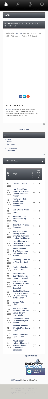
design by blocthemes (24, 393)
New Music (11, 144)
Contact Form (12, 149)
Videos (9, 142)
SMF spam (15, 380)
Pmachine (18, 33)
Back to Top (24, 130)
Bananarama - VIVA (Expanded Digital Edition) (21, 320)
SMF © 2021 (22, 388)
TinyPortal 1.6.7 (20, 390)
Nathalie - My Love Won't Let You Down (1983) (21, 328)
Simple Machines (32, 388)
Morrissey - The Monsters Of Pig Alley (19, 218)
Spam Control (31, 356)
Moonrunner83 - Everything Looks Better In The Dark (20, 276)
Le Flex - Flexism (20, 184)
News (9, 139)
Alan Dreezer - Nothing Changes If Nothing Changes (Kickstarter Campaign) (21, 345)
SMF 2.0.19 (14, 388)
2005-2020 (29, 390)
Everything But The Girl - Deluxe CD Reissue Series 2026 (21, 243)
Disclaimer (11, 151)
